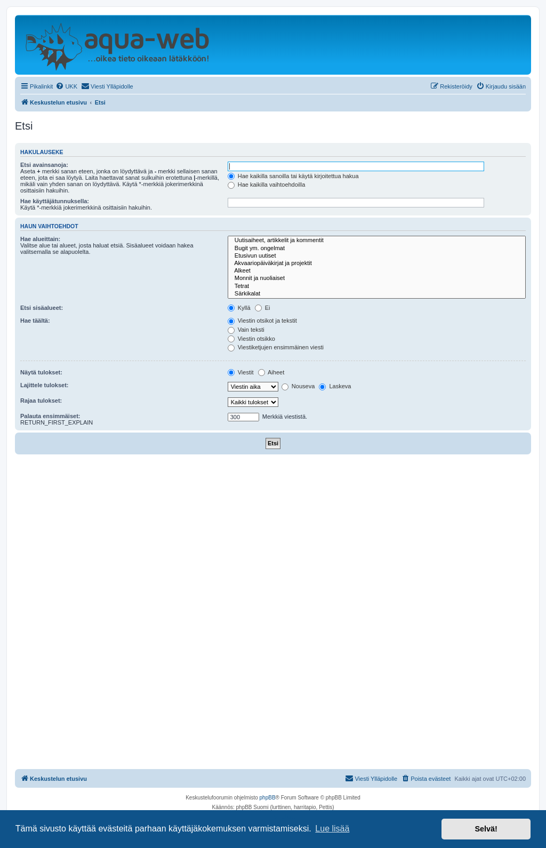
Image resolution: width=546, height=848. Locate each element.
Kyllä (239, 308)
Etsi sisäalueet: (41, 308)
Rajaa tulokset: (41, 400)
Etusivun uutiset (377, 256)
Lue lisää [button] (332, 828)
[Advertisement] (273, 534)
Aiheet (271, 372)
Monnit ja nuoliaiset (377, 278)
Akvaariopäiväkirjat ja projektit (377, 263)
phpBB (268, 798)
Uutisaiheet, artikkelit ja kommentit (377, 240)
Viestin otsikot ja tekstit (262, 320)
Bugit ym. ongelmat (377, 248)
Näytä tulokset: (41, 372)
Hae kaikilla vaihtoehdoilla (267, 184)
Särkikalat (377, 294)
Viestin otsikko (251, 338)
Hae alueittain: (40, 239)
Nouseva (298, 386)
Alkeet (377, 271)
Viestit (241, 372)
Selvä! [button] (486, 829)
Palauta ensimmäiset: (50, 416)
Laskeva (335, 386)
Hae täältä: (35, 320)
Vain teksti (246, 329)
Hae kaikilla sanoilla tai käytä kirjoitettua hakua (293, 176)
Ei (262, 308)
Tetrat (377, 286)
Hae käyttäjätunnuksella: (54, 201)
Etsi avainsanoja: (44, 165)
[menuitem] (66, 86)
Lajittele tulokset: (44, 385)
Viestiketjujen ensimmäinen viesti (276, 347)
